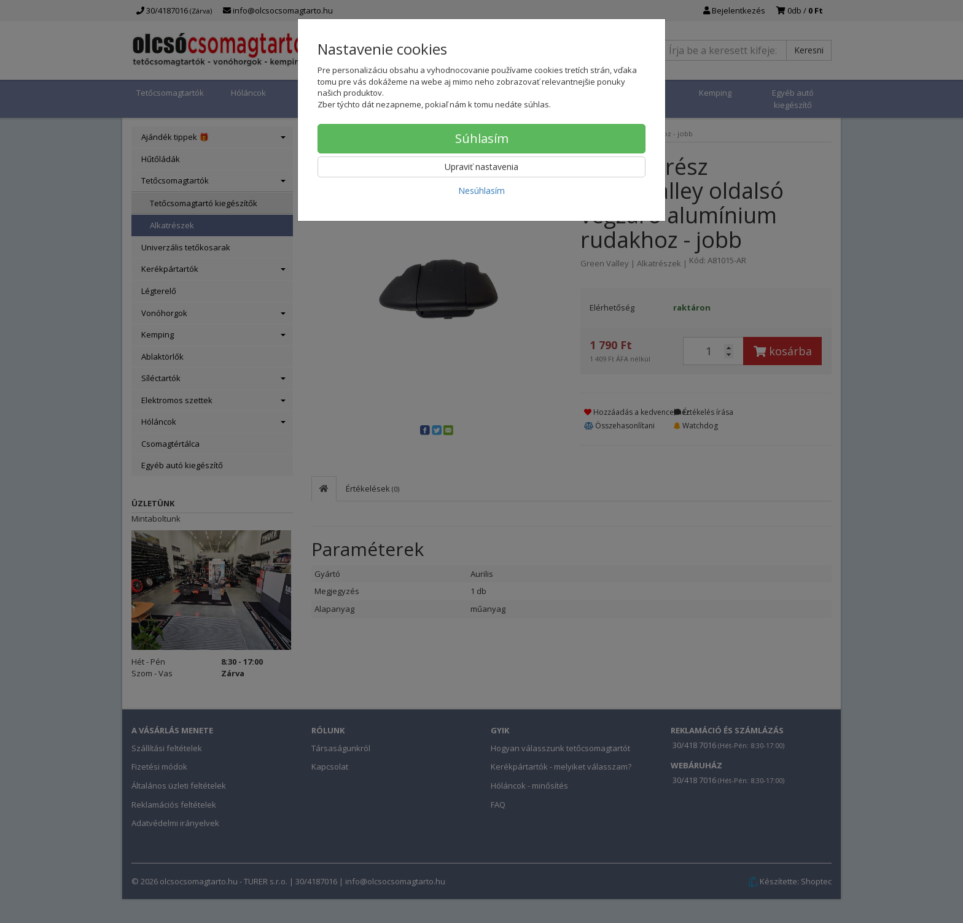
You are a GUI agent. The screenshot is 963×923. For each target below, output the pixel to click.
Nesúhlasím (481, 190)
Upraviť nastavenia (481, 166)
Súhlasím (482, 138)
